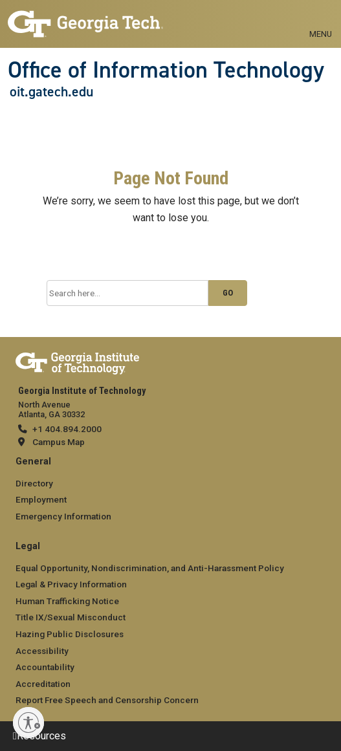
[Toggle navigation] (320, 19)
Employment (41, 499)
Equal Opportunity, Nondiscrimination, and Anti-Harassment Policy (150, 568)
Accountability (45, 667)
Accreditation (43, 684)
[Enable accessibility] (28, 722)
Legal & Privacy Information (71, 584)
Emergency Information (63, 516)
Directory (34, 483)
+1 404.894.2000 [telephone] (67, 429)
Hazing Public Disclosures (70, 634)
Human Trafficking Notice (67, 601)
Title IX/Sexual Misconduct (71, 617)
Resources (41, 736)
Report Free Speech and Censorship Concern (107, 700)
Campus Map (58, 442)
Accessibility (42, 651)
